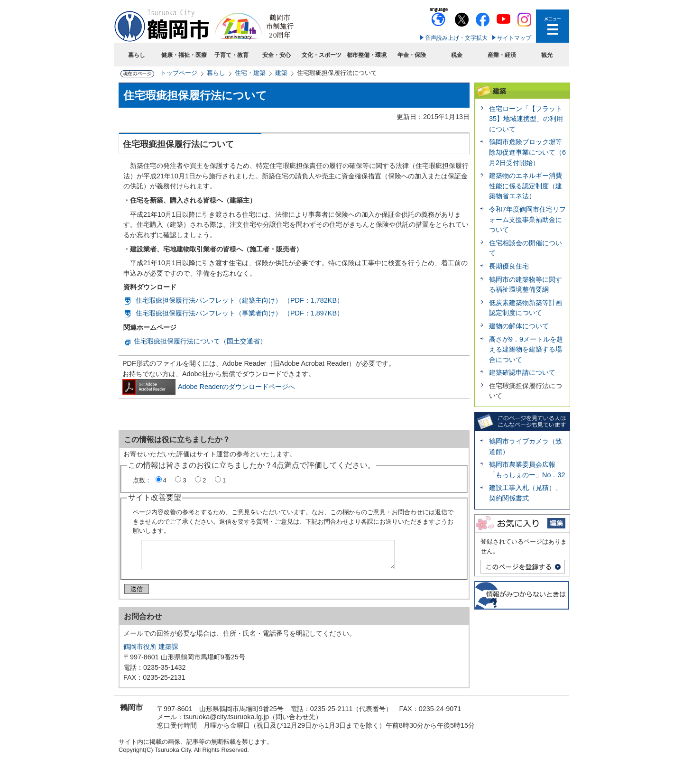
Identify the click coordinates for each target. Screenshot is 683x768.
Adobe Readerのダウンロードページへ (208, 386)
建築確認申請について (522, 372)
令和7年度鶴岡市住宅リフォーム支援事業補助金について (527, 219)
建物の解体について (519, 326)
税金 (456, 55)
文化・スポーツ (322, 55)
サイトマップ (514, 38)
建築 (281, 72)
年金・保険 (411, 55)
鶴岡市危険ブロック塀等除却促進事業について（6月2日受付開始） (527, 152)
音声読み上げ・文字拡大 (456, 38)
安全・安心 (276, 55)
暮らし (136, 55)
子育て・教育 (231, 55)
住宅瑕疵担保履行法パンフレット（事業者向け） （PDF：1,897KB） (239, 313)
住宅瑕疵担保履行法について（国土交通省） (200, 341)
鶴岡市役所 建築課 (150, 650)
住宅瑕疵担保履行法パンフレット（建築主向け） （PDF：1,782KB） (239, 300)
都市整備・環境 (367, 55)
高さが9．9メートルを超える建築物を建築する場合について (526, 349)
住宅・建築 (250, 72)
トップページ (178, 72)
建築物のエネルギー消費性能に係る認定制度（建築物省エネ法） (525, 186)
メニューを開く (552, 26)
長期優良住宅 (509, 266)
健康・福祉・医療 (184, 55)
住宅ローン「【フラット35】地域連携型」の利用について (526, 119)
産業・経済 (502, 55)
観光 (547, 55)
